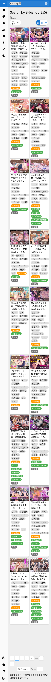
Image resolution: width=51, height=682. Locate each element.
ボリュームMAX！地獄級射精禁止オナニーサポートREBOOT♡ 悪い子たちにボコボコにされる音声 (18, 509)
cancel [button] (20, 3)
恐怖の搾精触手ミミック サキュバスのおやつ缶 (39, 505)
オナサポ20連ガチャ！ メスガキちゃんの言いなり (39, 249)
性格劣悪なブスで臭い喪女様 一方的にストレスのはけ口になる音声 (19, 250)
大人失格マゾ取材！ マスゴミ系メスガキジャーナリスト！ (39, 179)
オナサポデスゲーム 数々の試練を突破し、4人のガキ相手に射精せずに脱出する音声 (39, 579)
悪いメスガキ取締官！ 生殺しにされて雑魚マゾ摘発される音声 (19, 307)
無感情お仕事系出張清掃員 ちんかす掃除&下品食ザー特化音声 (19, 47)
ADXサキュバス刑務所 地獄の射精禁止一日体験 (39, 373)
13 (41, 658)
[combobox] (33, 3)
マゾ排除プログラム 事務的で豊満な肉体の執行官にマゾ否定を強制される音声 (39, 437)
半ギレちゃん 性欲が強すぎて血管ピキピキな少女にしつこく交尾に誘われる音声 (19, 181)
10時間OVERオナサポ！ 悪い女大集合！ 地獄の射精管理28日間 (19, 435)
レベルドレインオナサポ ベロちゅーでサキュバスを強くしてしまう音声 (39, 47)
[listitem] (4, 10)
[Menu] (4, 3)
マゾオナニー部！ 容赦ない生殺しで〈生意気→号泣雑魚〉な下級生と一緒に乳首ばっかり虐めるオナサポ (18, 377)
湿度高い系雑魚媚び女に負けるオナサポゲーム (18, 117)
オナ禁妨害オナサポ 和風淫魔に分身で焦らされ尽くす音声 (39, 118)
